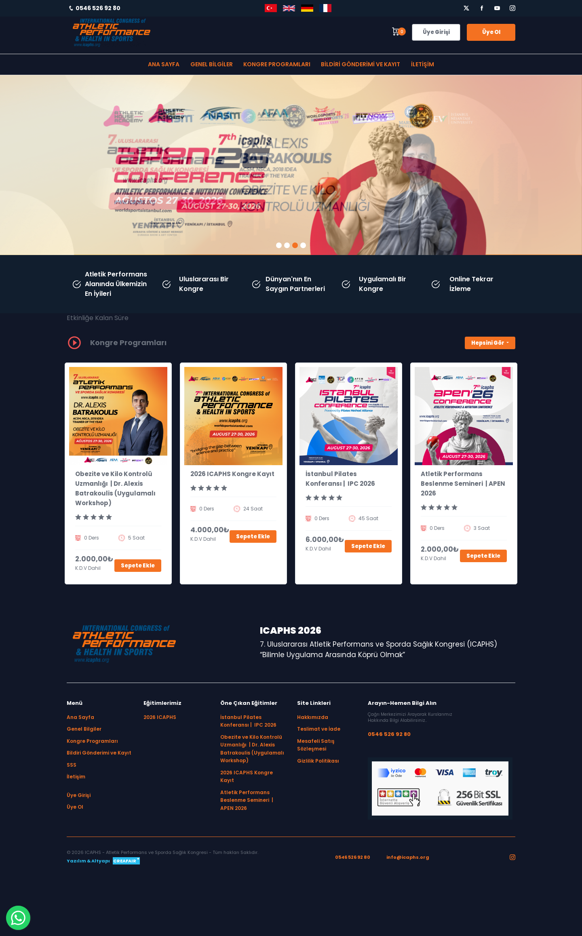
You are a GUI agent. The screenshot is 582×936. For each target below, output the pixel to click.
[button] (279, 245)
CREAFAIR (126, 860)
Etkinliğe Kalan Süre (98, 318)
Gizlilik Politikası (318, 760)
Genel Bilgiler (211, 64)
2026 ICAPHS (159, 717)
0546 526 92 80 (389, 734)
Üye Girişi (436, 32)
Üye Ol (491, 32)
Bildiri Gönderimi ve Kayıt (360, 64)
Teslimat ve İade (318, 728)
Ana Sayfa (163, 64)
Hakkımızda (312, 717)
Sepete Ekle (138, 565)
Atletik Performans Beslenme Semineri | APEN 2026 (463, 484)
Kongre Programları (276, 64)
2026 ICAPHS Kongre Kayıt (232, 474)
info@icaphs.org (407, 857)
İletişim (422, 64)
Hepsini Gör (488, 343)
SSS (71, 764)
